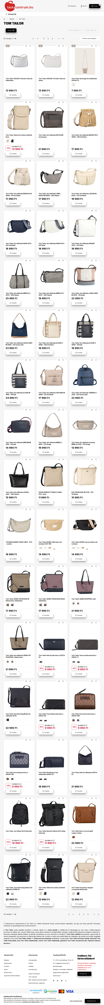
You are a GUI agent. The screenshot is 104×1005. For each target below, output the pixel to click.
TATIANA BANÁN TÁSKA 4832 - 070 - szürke (19, 543)
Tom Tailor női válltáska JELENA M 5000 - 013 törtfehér (84, 194)
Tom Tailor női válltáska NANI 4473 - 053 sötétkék (19, 244)
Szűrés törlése (89, 30)
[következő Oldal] (58, 38)
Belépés (6, 960)
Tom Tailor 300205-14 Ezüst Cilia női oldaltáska (19, 79)
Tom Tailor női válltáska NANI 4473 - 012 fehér (52, 244)
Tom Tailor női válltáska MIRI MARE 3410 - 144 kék (18, 443)
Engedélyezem (91, 1001)
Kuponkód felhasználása (12, 975)
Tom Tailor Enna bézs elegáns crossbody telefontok (82, 888)
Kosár (6, 969)
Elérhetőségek (57, 966)
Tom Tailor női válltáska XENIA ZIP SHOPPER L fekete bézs (18, 656)
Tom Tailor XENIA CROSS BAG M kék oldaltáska (52, 600)
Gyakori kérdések (34, 973)
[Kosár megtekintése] (94, 6)
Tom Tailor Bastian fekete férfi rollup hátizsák (52, 832)
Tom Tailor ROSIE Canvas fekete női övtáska (85, 543)
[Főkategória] (4, 19)
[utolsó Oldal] (63, 38)
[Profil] (84, 6)
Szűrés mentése (74, 30)
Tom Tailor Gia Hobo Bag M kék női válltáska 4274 (18, 715)
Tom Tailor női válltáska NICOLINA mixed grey (51, 136)
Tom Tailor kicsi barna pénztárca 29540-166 (83, 715)
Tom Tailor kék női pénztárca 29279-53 (52, 656)
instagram (58, 981)
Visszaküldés (33, 960)
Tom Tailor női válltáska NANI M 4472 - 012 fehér (83, 244)
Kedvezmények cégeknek (37, 983)
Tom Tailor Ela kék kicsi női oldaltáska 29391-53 (48, 773)
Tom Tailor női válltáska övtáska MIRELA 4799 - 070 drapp (83, 443)
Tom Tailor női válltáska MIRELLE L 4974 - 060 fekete (18, 294)
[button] (11, 14)
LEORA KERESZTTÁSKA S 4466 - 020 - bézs (51, 493)
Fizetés (31, 963)
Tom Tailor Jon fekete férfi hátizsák (19, 831)
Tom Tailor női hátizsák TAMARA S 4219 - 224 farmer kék (84, 393)
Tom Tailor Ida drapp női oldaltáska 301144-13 (84, 79)
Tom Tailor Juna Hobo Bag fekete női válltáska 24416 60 (19, 888)
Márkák (12, 19)
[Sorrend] (90, 38)
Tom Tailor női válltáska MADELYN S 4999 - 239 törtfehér (85, 136)
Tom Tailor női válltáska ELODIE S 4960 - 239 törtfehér (51, 344)
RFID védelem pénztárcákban (38, 980)
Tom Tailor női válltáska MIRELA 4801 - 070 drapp (50, 443)
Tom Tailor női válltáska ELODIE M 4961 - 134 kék (18, 393)
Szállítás (31, 966)
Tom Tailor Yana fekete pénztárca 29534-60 (51, 715)
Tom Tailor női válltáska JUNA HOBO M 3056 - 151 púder (85, 294)
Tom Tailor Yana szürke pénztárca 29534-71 (84, 656)
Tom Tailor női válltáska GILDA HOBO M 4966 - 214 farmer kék (19, 344)
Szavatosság (33, 969)
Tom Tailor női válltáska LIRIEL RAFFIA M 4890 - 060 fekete (50, 194)
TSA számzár (33, 977)
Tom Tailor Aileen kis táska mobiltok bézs (19, 136)
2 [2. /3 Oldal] (48, 38)
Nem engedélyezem (76, 1001)
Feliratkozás (83, 973)
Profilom (6, 966)
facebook (54, 981)
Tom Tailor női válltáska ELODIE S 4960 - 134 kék (84, 344)
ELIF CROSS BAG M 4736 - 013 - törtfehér (83, 493)
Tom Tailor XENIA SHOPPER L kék (84, 599)
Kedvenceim (8, 972)
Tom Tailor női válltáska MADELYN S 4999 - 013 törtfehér (19, 194)
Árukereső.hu (36, 992)
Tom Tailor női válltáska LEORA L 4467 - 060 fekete (17, 493)
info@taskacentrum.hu (62, 963)
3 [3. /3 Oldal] (52, 38)
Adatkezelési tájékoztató (61, 972)
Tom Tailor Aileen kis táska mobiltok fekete (52, 888)
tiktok (62, 981)
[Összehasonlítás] (26, 46)
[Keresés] (72, 6)
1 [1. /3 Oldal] (79, 914)
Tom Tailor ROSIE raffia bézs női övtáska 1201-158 (50, 543)
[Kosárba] (13, 95)
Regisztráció (8, 963)
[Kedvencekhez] (30, 46)
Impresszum (57, 975)
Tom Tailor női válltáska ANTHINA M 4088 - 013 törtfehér (52, 393)
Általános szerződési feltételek (63, 969)
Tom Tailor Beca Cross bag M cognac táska (82, 832)
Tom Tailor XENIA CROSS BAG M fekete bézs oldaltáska (17, 600)
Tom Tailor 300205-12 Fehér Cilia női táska (52, 79)
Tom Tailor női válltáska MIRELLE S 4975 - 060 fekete (51, 294)
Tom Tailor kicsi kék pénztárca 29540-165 (17, 773)
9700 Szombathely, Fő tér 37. (64, 960)
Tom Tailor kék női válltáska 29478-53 (85, 773)
